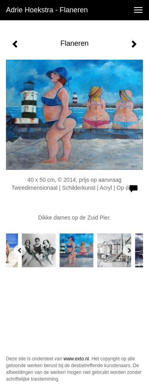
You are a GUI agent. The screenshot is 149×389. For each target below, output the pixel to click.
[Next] (129, 250)
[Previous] (20, 250)
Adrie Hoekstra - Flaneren (47, 10)
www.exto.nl (76, 359)
